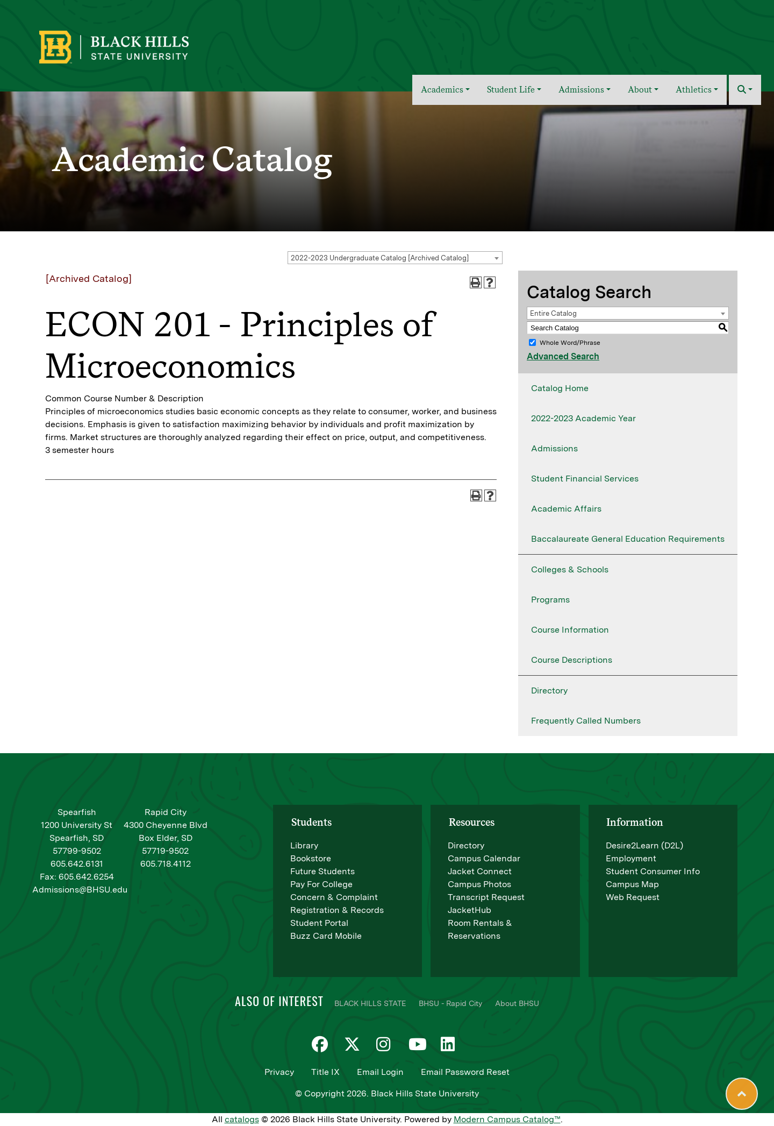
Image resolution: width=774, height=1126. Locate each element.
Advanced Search (563, 356)
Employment (631, 858)
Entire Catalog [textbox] (553, 313)
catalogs (242, 1119)
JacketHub (469, 910)
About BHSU (517, 1003)
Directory (549, 690)
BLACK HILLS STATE (370, 1003)
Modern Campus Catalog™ (507, 1119)
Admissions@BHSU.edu (79, 889)
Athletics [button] (694, 89)
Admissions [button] (581, 89)
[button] (745, 90)
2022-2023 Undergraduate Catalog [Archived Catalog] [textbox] (380, 258)
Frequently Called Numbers (586, 721)
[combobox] (395, 257)
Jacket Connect (480, 871)
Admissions (554, 448)
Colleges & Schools (569, 569)
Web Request (633, 897)
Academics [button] (442, 89)
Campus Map (632, 884)
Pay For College (321, 884)
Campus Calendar (484, 858)
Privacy (279, 1072)
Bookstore (310, 858)
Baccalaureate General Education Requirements (628, 539)
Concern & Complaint (334, 897)
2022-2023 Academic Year (583, 418)
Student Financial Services (585, 478)
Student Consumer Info (653, 871)
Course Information (570, 630)
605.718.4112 (165, 864)
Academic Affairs (566, 509)
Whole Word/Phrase (570, 342)
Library (304, 845)
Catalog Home (560, 388)
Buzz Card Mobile (326, 936)
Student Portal (319, 923)
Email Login (380, 1072)
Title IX (325, 1072)
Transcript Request (486, 897)
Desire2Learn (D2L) (644, 845)
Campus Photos (479, 884)
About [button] (640, 89)
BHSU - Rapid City (450, 1003)
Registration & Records (337, 910)
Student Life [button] (511, 89)
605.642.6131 (77, 864)
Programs (550, 599)
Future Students (322, 871)
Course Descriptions (571, 660)
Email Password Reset (465, 1072)
